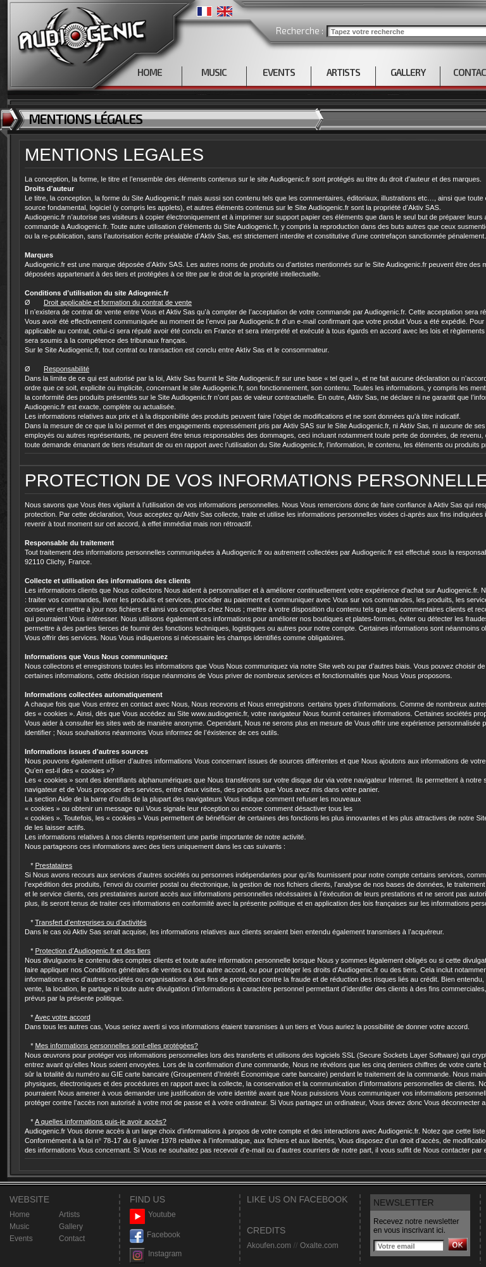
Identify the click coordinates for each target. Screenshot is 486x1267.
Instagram (156, 1254)
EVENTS (279, 72)
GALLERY (407, 72)
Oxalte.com (319, 1245)
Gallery (71, 1226)
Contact (72, 1238)
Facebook (155, 1235)
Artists (69, 1214)
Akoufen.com (269, 1245)
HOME (149, 72)
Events (21, 1238)
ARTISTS (343, 72)
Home (19, 1214)
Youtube (153, 1215)
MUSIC (214, 72)
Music (19, 1226)
